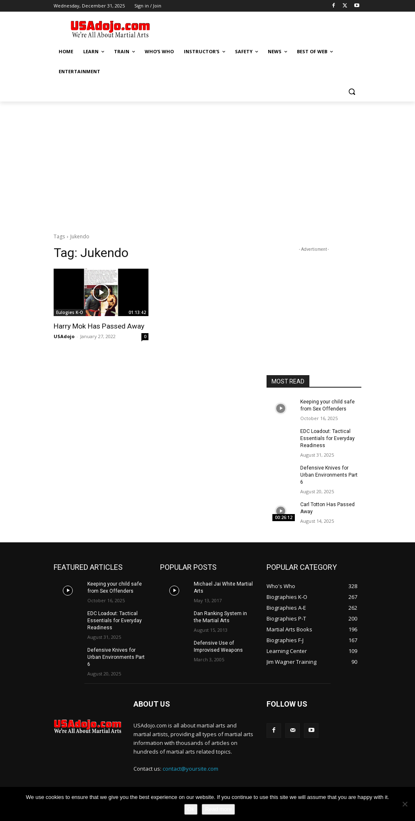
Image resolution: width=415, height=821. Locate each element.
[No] (404, 804)
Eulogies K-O (69, 312)
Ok (191, 809)
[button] (351, 91)
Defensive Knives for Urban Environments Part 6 (328, 475)
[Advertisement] (264, 27)
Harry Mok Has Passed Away (98, 326)
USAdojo (64, 336)
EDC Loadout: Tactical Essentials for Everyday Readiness (327, 438)
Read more (218, 809)
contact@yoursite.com (190, 767)
